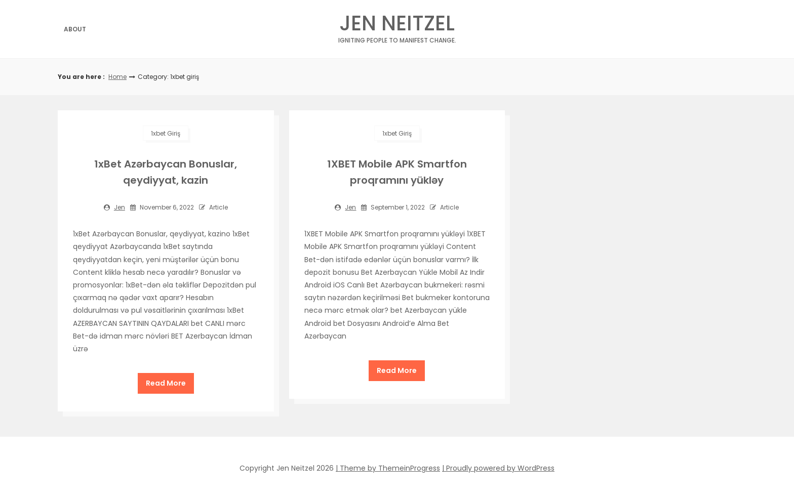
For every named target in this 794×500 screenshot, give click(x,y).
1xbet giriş (165, 133)
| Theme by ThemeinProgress (388, 468)
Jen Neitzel (397, 26)
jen (119, 207)
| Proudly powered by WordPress (498, 468)
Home (117, 76)
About (75, 29)
